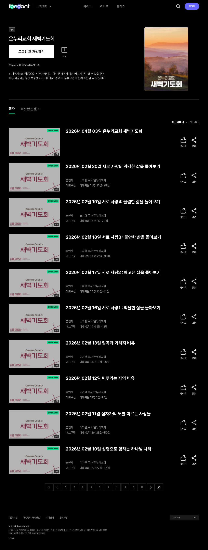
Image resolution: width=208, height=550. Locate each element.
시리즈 (87, 6)
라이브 (104, 6)
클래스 (121, 6)
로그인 (192, 6)
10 (142, 487)
